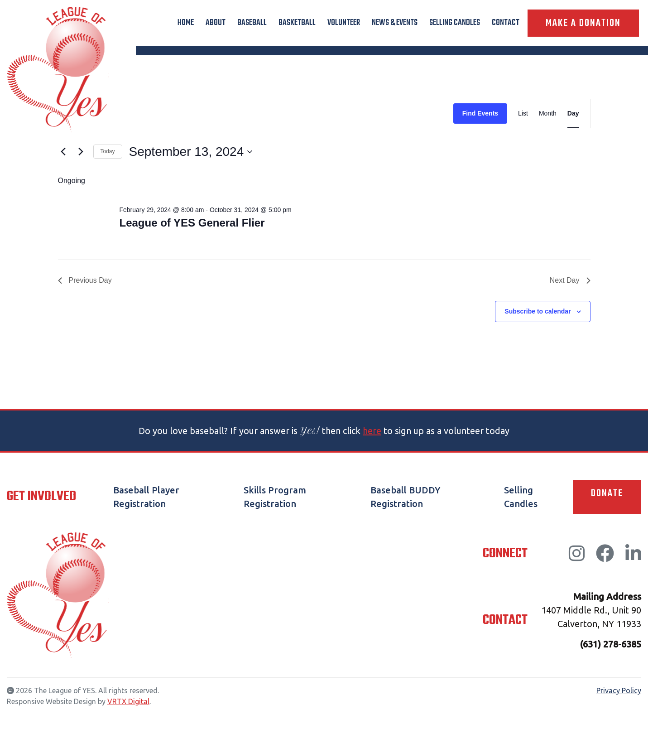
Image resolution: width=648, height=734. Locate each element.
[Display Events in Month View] (548, 113)
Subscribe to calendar (537, 311)
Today (108, 151)
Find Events (480, 113)
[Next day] (81, 151)
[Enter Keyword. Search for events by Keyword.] (255, 113)
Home (186, 22)
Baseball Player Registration (146, 497)
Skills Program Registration (275, 497)
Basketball (297, 22)
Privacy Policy (618, 690)
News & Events (395, 22)
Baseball (252, 22)
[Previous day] (63, 151)
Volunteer (343, 22)
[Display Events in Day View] (573, 113)
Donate (607, 493)
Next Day (570, 280)
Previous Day (85, 280)
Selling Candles (454, 22)
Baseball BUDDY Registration (405, 497)
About (216, 22)
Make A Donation (583, 23)
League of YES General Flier (191, 223)
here (372, 430)
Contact (505, 22)
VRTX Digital (128, 701)
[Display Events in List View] (523, 113)
